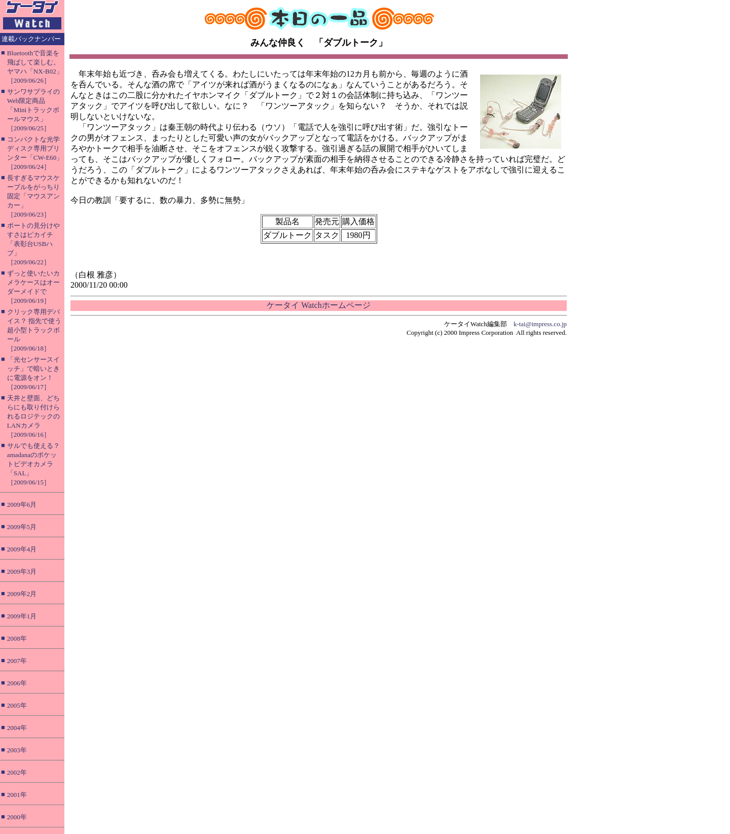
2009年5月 (22, 527)
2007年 (17, 661)
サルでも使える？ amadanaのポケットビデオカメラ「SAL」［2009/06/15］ (33, 464)
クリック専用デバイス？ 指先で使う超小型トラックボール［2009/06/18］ (34, 330)
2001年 (17, 794)
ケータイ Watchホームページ (318, 305)
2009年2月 (22, 594)
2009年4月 (22, 549)
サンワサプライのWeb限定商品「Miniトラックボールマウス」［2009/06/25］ (33, 110)
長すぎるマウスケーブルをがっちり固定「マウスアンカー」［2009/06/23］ (33, 196)
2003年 (17, 750)
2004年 (17, 728)
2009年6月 (22, 504)
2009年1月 (22, 616)
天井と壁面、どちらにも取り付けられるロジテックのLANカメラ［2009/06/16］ (33, 416)
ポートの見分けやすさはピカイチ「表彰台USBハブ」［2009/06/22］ (33, 244)
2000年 (17, 817)
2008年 (17, 638)
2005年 (17, 705)
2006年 (17, 683)
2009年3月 (22, 571)
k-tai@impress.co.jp (540, 324)
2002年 (17, 772)
